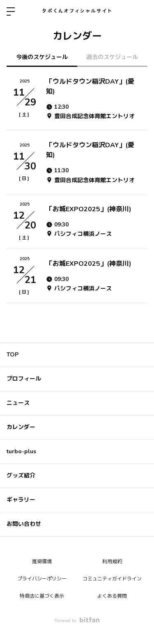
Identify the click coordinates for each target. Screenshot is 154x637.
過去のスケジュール (112, 57)
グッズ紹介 (21, 475)
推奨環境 (42, 561)
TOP (12, 354)
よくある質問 (112, 596)
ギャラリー (21, 500)
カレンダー (21, 427)
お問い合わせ (24, 524)
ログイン (140, 11)
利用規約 (112, 561)
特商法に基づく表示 (42, 596)
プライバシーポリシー (42, 578)
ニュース (18, 403)
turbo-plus (21, 451)
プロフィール (24, 379)
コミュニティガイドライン (112, 578)
